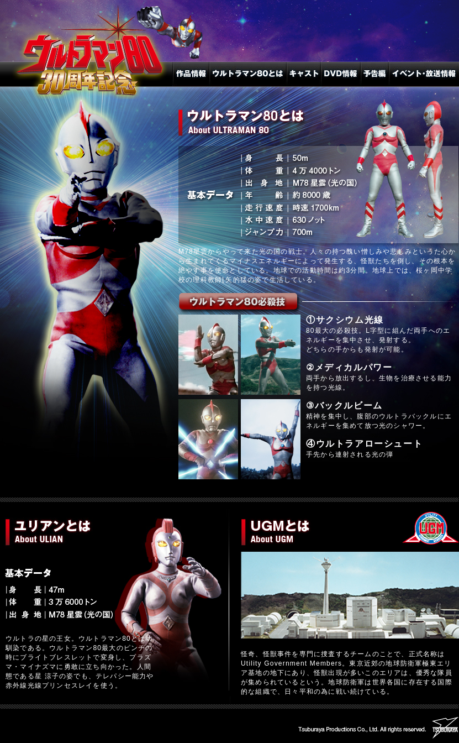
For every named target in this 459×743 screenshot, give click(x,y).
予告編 (375, 74)
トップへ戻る (86, 80)
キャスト (304, 74)
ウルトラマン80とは (248, 74)
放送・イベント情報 (423, 74)
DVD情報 (341, 74)
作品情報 (190, 74)
